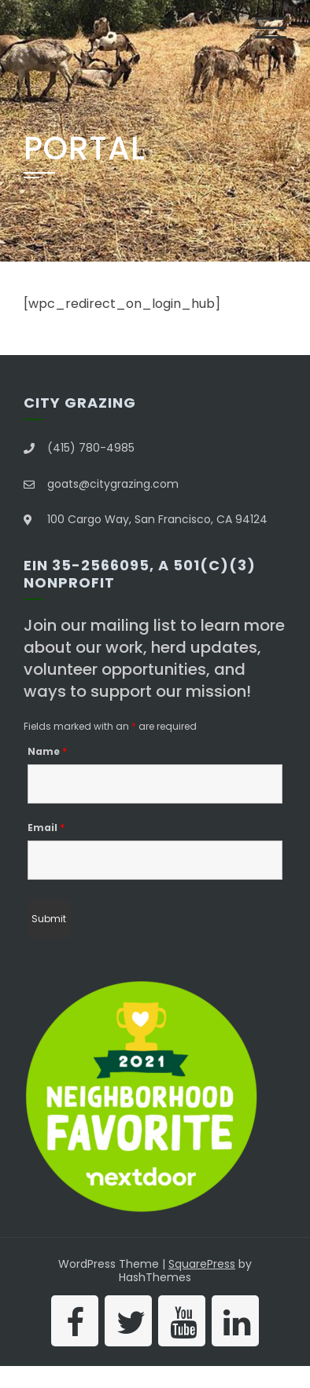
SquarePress (201, 1264)
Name (47, 751)
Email (46, 827)
